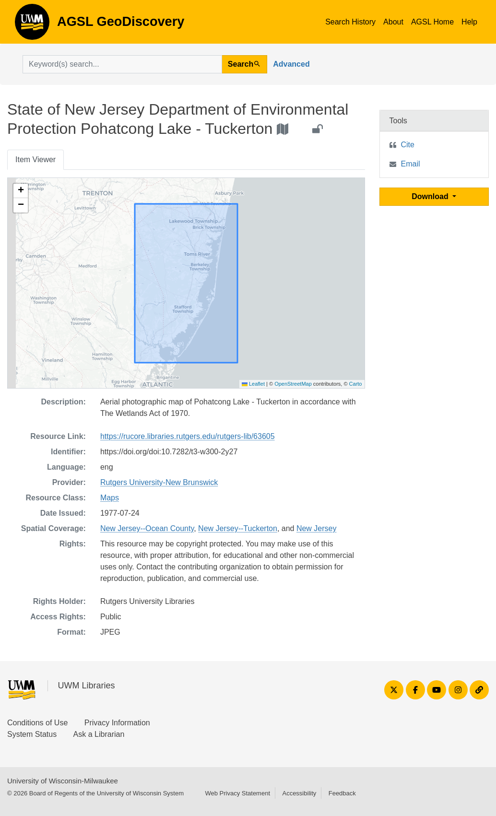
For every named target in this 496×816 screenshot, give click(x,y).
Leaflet (253, 384)
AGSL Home (432, 22)
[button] (20, 191)
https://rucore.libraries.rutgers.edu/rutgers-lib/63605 (187, 436)
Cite (407, 145)
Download (431, 196)
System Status (32, 734)
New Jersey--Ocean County (147, 528)
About (393, 22)
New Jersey (316, 528)
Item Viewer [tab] (35, 159)
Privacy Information (117, 723)
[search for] (122, 64)
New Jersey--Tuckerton (237, 528)
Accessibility (299, 793)
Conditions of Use (37, 723)
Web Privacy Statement (237, 793)
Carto (355, 384)
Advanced (291, 64)
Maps (109, 498)
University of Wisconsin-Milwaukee (62, 781)
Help (469, 22)
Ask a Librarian (99, 734)
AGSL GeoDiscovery (32, 24)
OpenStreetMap (293, 384)
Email (410, 164)
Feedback (342, 793)
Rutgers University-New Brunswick (159, 482)
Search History (350, 22)
